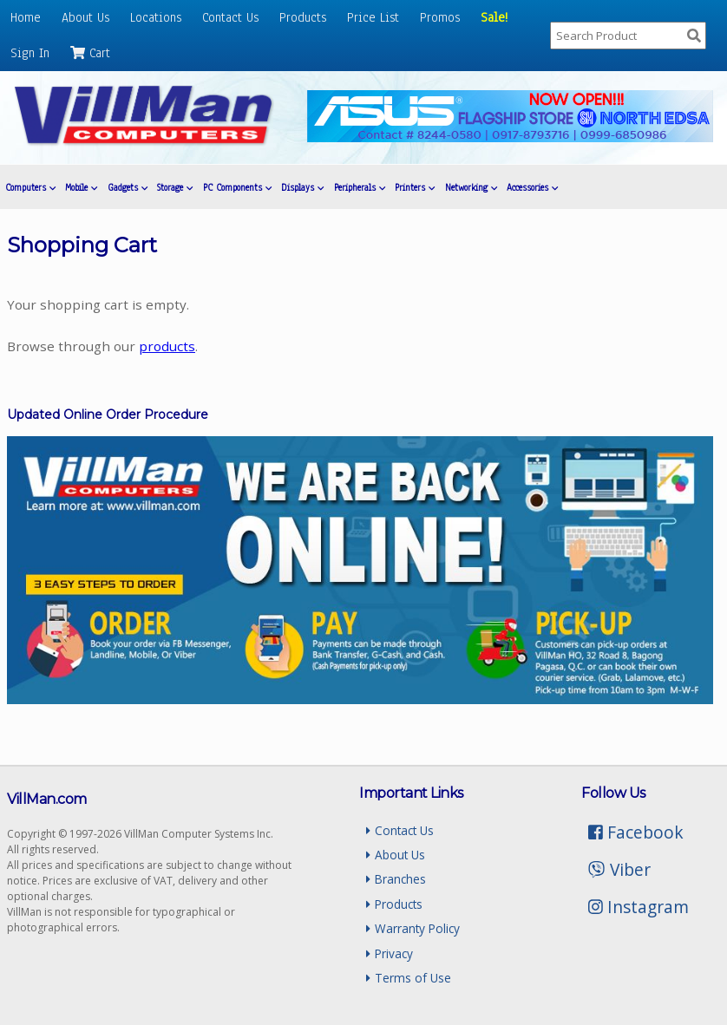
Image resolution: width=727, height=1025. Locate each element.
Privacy (389, 953)
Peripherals (359, 187)
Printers (415, 187)
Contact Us (230, 17)
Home (25, 17)
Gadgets (127, 187)
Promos (440, 17)
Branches (395, 879)
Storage (175, 187)
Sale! (494, 17)
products (167, 346)
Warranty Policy (412, 928)
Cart (90, 53)
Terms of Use (408, 978)
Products (302, 17)
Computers (30, 187)
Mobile (81, 187)
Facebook (636, 832)
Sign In (29, 53)
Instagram (638, 906)
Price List (373, 17)
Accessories (532, 187)
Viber (619, 869)
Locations (155, 17)
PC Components (237, 187)
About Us (85, 17)
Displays (302, 187)
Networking (471, 187)
